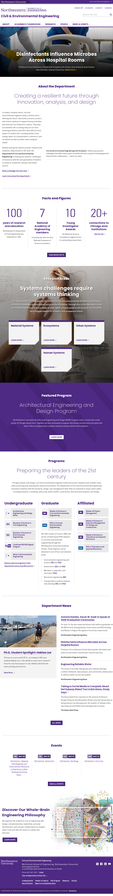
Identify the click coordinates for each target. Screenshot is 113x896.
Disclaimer (72, 891)
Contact (99, 8)
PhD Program (55, 881)
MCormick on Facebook (101, 864)
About (7, 24)
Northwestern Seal (11, 866)
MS (52, 562)
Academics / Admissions (28, 24)
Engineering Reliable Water (76, 664)
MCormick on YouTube (109, 864)
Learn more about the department (15, 176)
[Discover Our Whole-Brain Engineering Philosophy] (83, 822)
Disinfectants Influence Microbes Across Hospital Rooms (84, 643)
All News (56, 723)
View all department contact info (33, 875)
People (65, 24)
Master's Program (41, 881)
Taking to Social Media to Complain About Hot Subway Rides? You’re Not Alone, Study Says (85, 689)
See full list (99, 234)
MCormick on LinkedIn (105, 864)
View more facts (56, 255)
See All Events (56, 784)
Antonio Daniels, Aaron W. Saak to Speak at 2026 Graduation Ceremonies (85, 618)
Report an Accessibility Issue (45, 883)
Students (89, 8)
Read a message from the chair (14, 171)
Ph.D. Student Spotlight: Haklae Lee (27, 621)
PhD (59, 562)
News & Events (81, 24)
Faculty (74, 881)
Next (109, 52)
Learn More (9, 840)
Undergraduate (27, 881)
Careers (108, 8)
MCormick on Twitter (97, 864)
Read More (8, 641)
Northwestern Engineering (99, 2)
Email (41, 872)
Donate (77, 8)
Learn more (56, 437)
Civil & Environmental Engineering (30, 16)
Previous (4, 52)
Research (51, 24)
